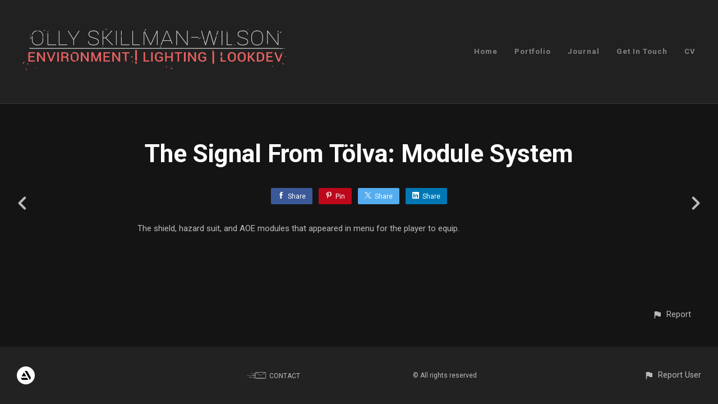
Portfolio (532, 51)
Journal (584, 51)
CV (690, 51)
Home (486, 51)
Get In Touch (642, 51)
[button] (672, 314)
